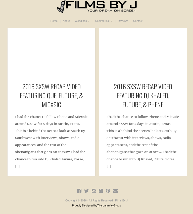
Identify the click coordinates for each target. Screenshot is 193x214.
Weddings (81, 21)
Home (54, 21)
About (66, 21)
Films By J (96, 6)
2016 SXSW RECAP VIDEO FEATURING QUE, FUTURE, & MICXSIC (51, 95)
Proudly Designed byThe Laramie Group (96, 205)
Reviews (123, 21)
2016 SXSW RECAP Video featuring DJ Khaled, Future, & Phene (143, 95)
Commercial (102, 21)
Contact (137, 21)
